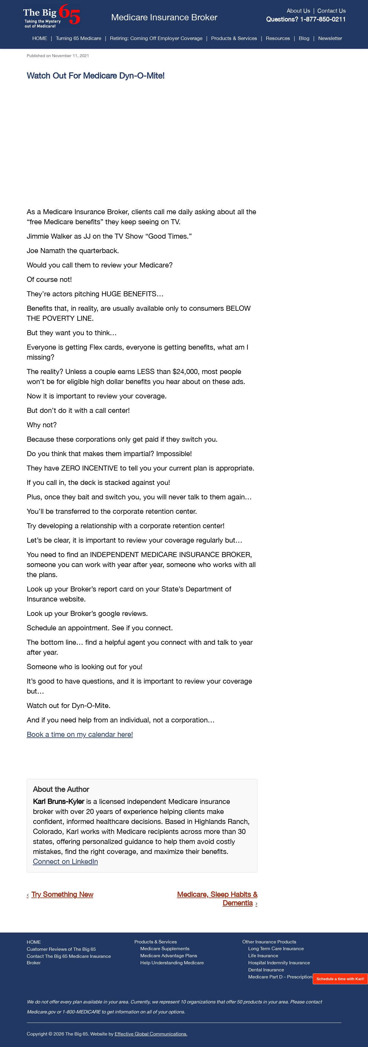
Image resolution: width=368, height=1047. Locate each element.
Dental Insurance (266, 969)
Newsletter (330, 38)
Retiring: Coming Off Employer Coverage (156, 38)
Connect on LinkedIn (65, 861)
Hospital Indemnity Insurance (279, 962)
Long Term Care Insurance (276, 948)
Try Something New (62, 894)
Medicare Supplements (164, 948)
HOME (39, 38)
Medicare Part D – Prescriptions (281, 976)
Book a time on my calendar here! (80, 734)
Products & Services (234, 38)
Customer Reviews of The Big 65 (61, 949)
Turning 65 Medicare (78, 38)
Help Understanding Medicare (172, 962)
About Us (298, 10)
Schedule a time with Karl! (340, 979)
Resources (278, 38)
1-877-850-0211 (323, 19)
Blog (304, 38)
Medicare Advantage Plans (168, 955)
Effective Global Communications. (151, 1033)
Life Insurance (263, 955)
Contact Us (331, 10)
